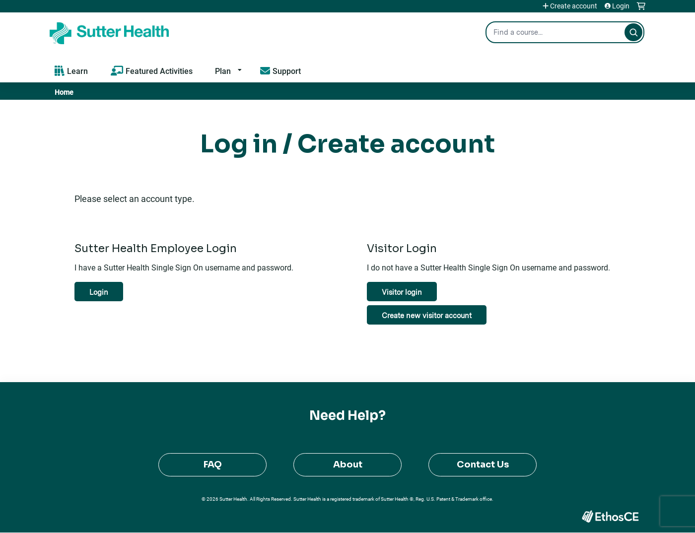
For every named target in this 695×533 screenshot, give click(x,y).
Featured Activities (159, 71)
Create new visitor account (427, 315)
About (347, 464)
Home (64, 92)
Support (287, 71)
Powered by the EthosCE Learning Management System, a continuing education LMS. (610, 516)
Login (620, 5)
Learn (77, 71)
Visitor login (402, 292)
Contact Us (483, 464)
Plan (223, 71)
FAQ (213, 464)
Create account (573, 5)
